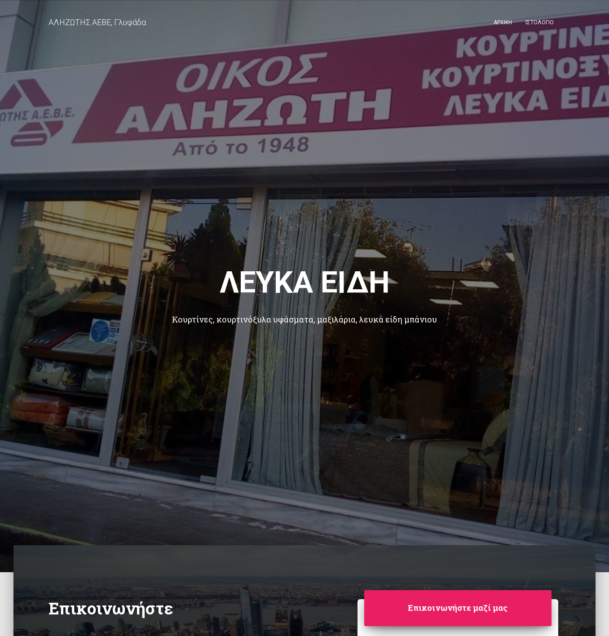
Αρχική (503, 22)
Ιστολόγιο (539, 22)
